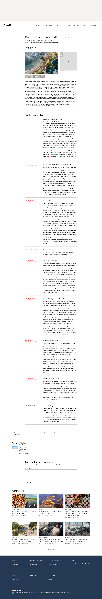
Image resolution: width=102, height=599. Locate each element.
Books (40, 509)
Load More (51, 549)
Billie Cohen (51, 515)
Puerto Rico (49, 156)
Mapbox (76, 70)
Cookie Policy (33, 575)
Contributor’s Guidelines (18, 571)
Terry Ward (24, 515)
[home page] (7, 25)
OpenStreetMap (69, 70)
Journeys (76, 25)
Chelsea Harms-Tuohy (30, 118)
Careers (14, 568)
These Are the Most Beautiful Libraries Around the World (50, 512)
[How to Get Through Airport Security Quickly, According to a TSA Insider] (77, 529)
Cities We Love (16, 537)
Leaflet (66, 70)
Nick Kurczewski (78, 543)
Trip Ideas (49, 25)
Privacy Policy (52, 571)
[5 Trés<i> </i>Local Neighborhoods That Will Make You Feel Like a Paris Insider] (24, 529)
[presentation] (35, 477)
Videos (50, 579)
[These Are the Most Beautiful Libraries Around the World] (51, 501)
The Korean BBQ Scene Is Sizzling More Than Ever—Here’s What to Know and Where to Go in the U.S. (77, 513)
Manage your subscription (36, 568)
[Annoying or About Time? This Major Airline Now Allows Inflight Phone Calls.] (51, 529)
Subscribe (93, 25)
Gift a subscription (34, 564)
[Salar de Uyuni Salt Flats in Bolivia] (15, 447)
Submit (29, 482)
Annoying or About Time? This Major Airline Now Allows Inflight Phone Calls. (51, 540)
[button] (68, 62)
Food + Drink (15, 509)
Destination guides (53, 564)
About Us (14, 560)
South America (41, 32)
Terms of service (52, 575)
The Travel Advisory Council (55, 560)
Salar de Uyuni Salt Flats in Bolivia (24, 449)
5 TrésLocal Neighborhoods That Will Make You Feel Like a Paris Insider (23, 540)
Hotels (68, 25)
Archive (14, 575)
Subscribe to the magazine (36, 560)
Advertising (15, 564)
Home (26, 32)
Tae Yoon (76, 517)
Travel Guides (32, 32)
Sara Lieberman (25, 543)
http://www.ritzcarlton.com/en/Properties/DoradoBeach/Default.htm (43, 42)
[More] (43, 25)
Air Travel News (43, 537)
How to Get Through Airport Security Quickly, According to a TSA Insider (76, 540)
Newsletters (15, 579)
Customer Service (34, 571)
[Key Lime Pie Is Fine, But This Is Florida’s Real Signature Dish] (24, 501)
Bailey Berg (51, 543)
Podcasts (84, 25)
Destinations (39, 25)
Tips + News (58, 25)
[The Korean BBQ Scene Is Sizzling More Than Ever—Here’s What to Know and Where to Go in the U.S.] (77, 501)
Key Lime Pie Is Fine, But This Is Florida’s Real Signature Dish (24, 512)
